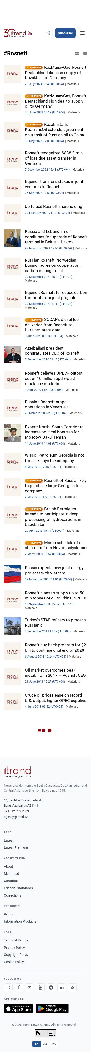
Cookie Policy (14, 962)
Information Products (20, 921)
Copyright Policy (16, 955)
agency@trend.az (16, 817)
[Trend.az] (18, 33)
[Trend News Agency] (17, 772)
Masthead (11, 874)
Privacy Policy (14, 947)
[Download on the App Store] (18, 1008)
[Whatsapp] (8, 987)
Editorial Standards (18, 888)
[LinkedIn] (61, 987)
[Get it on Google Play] (52, 1008)
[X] (29, 987)
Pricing (9, 914)
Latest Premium (16, 847)
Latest (9, 840)
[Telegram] (51, 987)
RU (54, 1043)
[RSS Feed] (72, 987)
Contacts (11, 881)
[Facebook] (19, 987)
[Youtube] (40, 987)
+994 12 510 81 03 (16, 811)
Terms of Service (16, 940)
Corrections (12, 895)
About (8, 866)
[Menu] (82, 33)
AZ (45, 1043)
